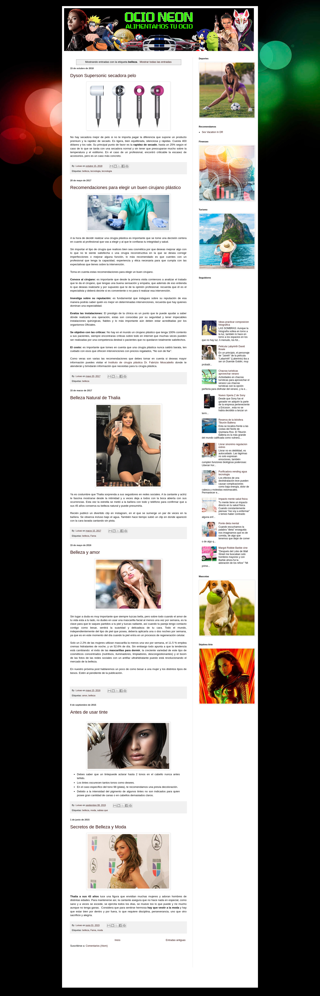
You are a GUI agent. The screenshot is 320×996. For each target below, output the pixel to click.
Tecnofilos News (88, 959)
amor (84, 695)
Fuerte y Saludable (117, 959)
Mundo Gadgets (157, 959)
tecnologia (95, 171)
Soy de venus (102, 959)
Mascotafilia (91, 962)
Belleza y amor (85, 552)
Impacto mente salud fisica (233, 498)
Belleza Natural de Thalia (95, 397)
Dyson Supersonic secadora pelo (103, 75)
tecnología (107, 171)
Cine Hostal (143, 959)
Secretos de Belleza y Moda (98, 826)
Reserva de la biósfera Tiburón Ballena (231, 421)
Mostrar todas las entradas (155, 61)
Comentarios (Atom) (97, 945)
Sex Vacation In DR (212, 132)
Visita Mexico (149, 962)
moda (93, 810)
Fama (93, 536)
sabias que (102, 810)
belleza (85, 171)
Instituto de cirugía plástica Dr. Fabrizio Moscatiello (141, 362)
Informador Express (122, 955)
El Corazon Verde (163, 962)
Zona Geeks (168, 955)
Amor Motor (75, 966)
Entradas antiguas (176, 940)
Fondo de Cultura (155, 955)
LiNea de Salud (106, 955)
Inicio (117, 940)
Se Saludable (136, 962)
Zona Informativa (78, 955)
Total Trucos (132, 959)
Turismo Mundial (122, 962)
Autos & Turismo (171, 959)
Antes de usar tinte (89, 712)
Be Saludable (92, 955)
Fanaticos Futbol (77, 962)
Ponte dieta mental (229, 523)
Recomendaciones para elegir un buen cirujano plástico (125, 187)
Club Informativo (139, 955)
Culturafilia (177, 962)
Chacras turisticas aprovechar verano (229, 372)
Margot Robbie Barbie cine (233, 547)
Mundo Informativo (105, 962)
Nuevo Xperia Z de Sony (232, 395)
